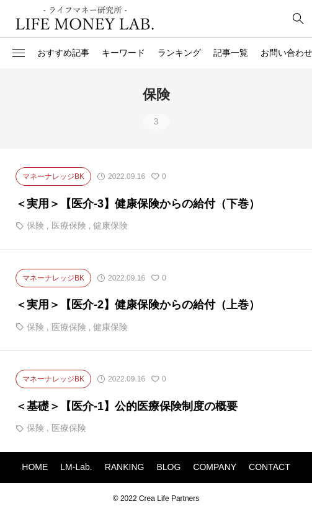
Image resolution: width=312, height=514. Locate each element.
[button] (18, 53)
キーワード (123, 53)
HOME (35, 467)
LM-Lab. (76, 467)
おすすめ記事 (63, 53)
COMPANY (214, 467)
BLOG (168, 467)
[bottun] (298, 19)
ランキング (179, 53)
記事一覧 (230, 53)
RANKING (125, 467)
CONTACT (269, 467)
